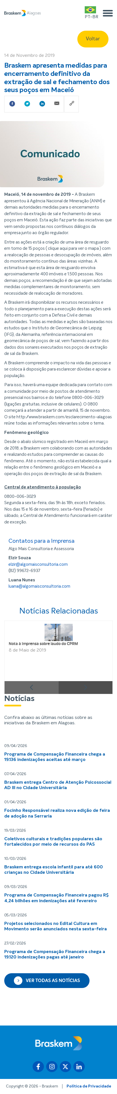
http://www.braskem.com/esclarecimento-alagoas (64, 417)
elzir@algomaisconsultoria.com (38, 564)
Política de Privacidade (89, 1086)
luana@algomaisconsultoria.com (39, 586)
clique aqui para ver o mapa (74, 248)
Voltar (93, 38)
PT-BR (91, 12)
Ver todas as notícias (47, 980)
